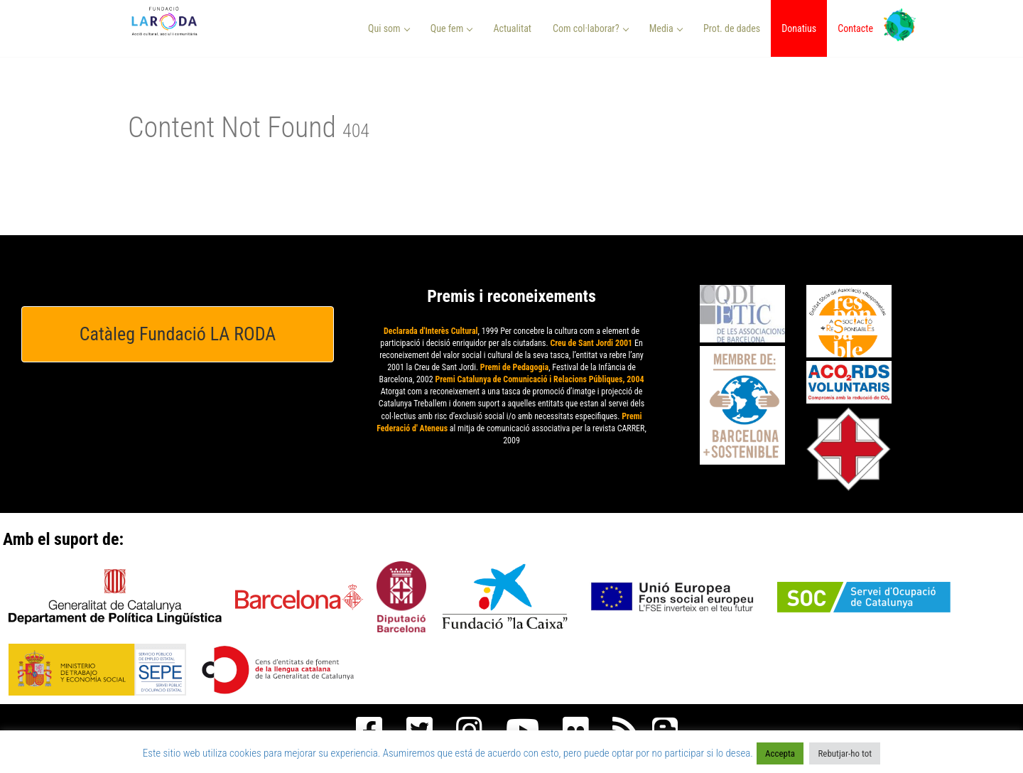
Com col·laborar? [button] (591, 28)
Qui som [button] (389, 28)
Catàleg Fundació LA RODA (178, 334)
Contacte (855, 28)
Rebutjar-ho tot (845, 753)
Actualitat (512, 28)
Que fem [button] (452, 28)
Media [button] (666, 28)
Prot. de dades (731, 28)
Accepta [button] (780, 753)
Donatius (798, 28)
